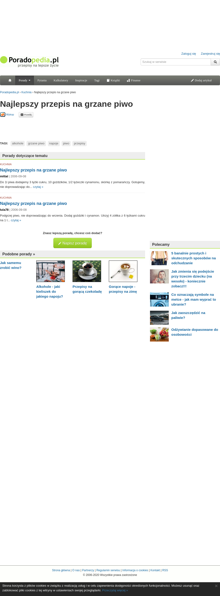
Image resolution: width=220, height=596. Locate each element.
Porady (24, 80)
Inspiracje (81, 80)
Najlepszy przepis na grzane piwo (33, 170)
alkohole (17, 143)
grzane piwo (36, 143)
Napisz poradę (72, 243)
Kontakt (155, 570)
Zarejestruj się (210, 53)
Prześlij (26, 114)
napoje (53, 143)
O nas (76, 570)
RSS (165, 570)
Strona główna (61, 570)
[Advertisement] (72, 128)
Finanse (133, 80)
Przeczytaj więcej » (115, 590)
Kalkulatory (61, 80)
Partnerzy (88, 570)
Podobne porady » (18, 254)
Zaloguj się (188, 53)
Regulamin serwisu (108, 570)
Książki (113, 80)
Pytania (42, 80)
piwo (66, 143)
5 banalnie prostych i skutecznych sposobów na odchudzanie (193, 258)
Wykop (7, 114)
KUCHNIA (6, 164)
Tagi (96, 80)
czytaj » (38, 187)
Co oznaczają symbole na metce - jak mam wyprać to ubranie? (193, 299)
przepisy (79, 143)
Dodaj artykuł (201, 80)
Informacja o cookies (135, 570)
